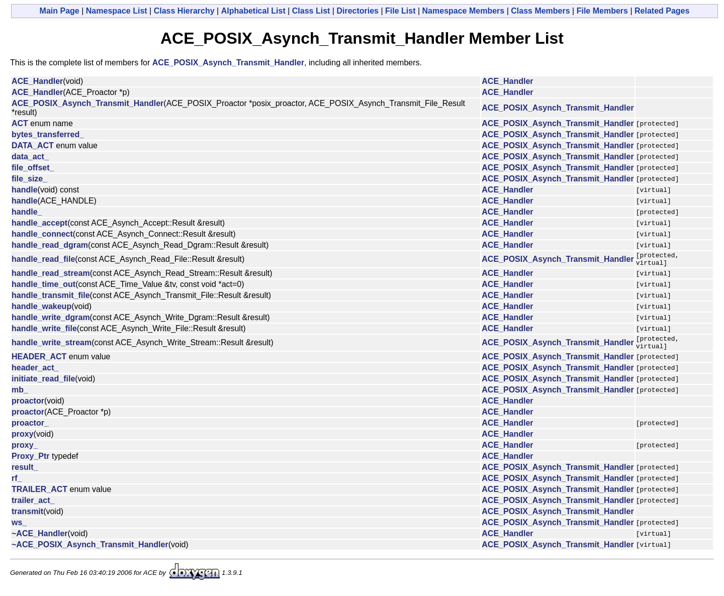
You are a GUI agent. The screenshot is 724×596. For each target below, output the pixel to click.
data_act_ (30, 156)
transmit (27, 517)
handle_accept (39, 223)
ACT (20, 123)
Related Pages (662, 11)
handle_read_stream (51, 276)
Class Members (540, 11)
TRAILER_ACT (39, 495)
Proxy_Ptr (31, 462)
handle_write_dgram (51, 320)
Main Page (59, 11)
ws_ (19, 528)
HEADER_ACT (39, 362)
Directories (357, 11)
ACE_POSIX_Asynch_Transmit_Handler (228, 62)
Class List (311, 11)
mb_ (20, 395)
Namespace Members (463, 11)
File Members (602, 11)
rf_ (17, 484)
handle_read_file (43, 260)
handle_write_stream (52, 347)
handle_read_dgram (50, 245)
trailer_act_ (33, 506)
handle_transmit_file (51, 298)
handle (25, 189)
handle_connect (42, 234)
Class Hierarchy (184, 11)
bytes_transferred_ (48, 134)
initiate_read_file (43, 384)
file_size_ (29, 178)
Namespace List (116, 11)
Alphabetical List (253, 11)
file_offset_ (33, 167)
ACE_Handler (37, 81)
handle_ (27, 212)
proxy (23, 440)
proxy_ (25, 451)
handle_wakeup (41, 309)
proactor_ (30, 429)
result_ (25, 473)
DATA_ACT (33, 145)
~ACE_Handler (40, 539)
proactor (28, 407)
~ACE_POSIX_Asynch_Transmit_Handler (90, 550)
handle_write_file (44, 331)
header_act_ (35, 373)
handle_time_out (43, 287)
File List (400, 11)
